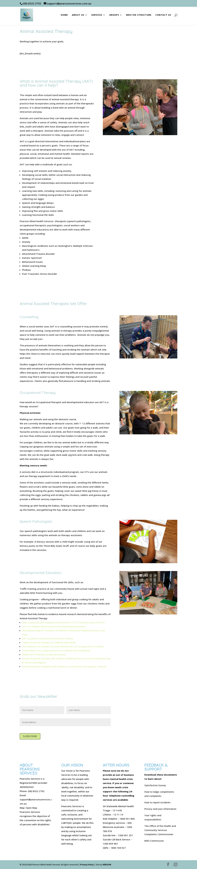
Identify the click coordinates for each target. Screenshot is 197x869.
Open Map (31, 807)
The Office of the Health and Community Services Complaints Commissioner (160, 830)
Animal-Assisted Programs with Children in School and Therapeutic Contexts (64, 666)
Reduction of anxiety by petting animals (44, 654)
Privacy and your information (160, 808)
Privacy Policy (87, 864)
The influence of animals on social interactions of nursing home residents (63, 646)
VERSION (107, 864)
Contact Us (163, 15)
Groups (114, 15)
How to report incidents (157, 802)
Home (64, 15)
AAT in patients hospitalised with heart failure (47, 638)
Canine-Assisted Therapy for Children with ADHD (49, 642)
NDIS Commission (154, 840)
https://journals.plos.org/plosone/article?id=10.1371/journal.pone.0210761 (63, 622)
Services (96, 15)
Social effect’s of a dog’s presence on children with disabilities (56, 650)
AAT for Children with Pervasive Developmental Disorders (54, 626)
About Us (78, 15)
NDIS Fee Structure (138, 15)
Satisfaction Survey (155, 785)
